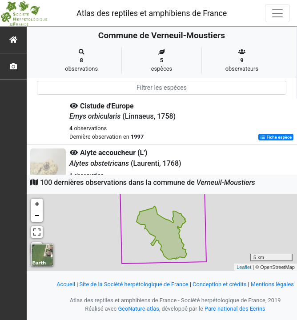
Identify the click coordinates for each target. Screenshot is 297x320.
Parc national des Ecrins (235, 308)
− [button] (37, 216)
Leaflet (244, 267)
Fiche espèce (276, 137)
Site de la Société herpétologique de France (134, 284)
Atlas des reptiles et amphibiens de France (151, 13)
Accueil (65, 284)
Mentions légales (272, 284)
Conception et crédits (219, 284)
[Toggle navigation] (277, 13)
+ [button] (37, 204)
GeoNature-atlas (138, 308)
